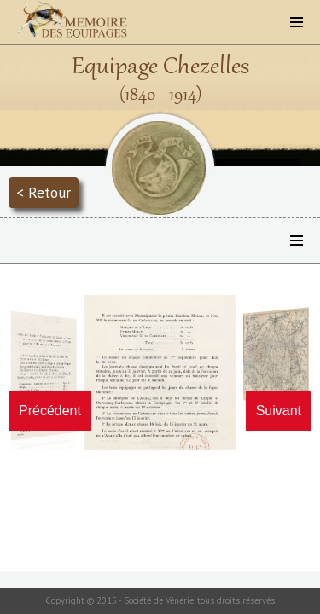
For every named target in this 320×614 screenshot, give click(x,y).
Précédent (50, 410)
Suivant (278, 410)
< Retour (43, 192)
